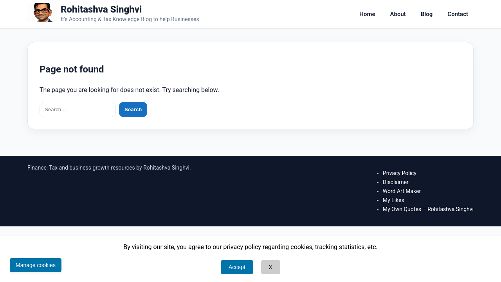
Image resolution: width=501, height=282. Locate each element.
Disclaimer (396, 182)
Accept (237, 267)
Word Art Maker (402, 191)
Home (367, 14)
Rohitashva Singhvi (101, 9)
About (398, 14)
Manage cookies (36, 265)
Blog (427, 14)
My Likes (393, 200)
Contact (457, 14)
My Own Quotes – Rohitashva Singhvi (428, 209)
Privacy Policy (399, 173)
